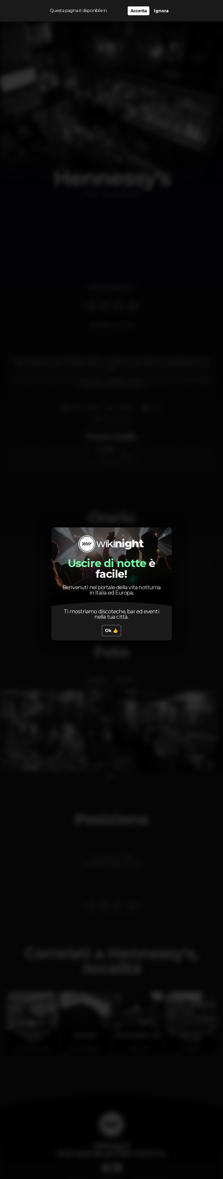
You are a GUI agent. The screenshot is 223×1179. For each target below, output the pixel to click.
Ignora (161, 10)
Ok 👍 (111, 630)
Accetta (138, 10)
